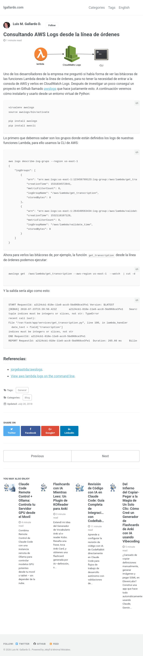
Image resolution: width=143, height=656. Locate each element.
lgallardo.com (13, 7)
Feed (55, 641)
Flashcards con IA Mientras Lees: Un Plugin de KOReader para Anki (61, 495)
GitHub (40, 641)
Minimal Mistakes (62, 647)
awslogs (56, 89)
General (22, 392)
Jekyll (47, 647)
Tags (108, 7)
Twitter (22, 641)
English (124, 7)
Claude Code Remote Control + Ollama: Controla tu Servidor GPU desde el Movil (27, 499)
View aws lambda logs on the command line (43, 379)
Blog (27, 400)
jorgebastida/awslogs (27, 372)
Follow (52, 25)
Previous (37, 455)
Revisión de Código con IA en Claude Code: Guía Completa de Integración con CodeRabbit (96, 501)
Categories (90, 7)
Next (105, 455)
